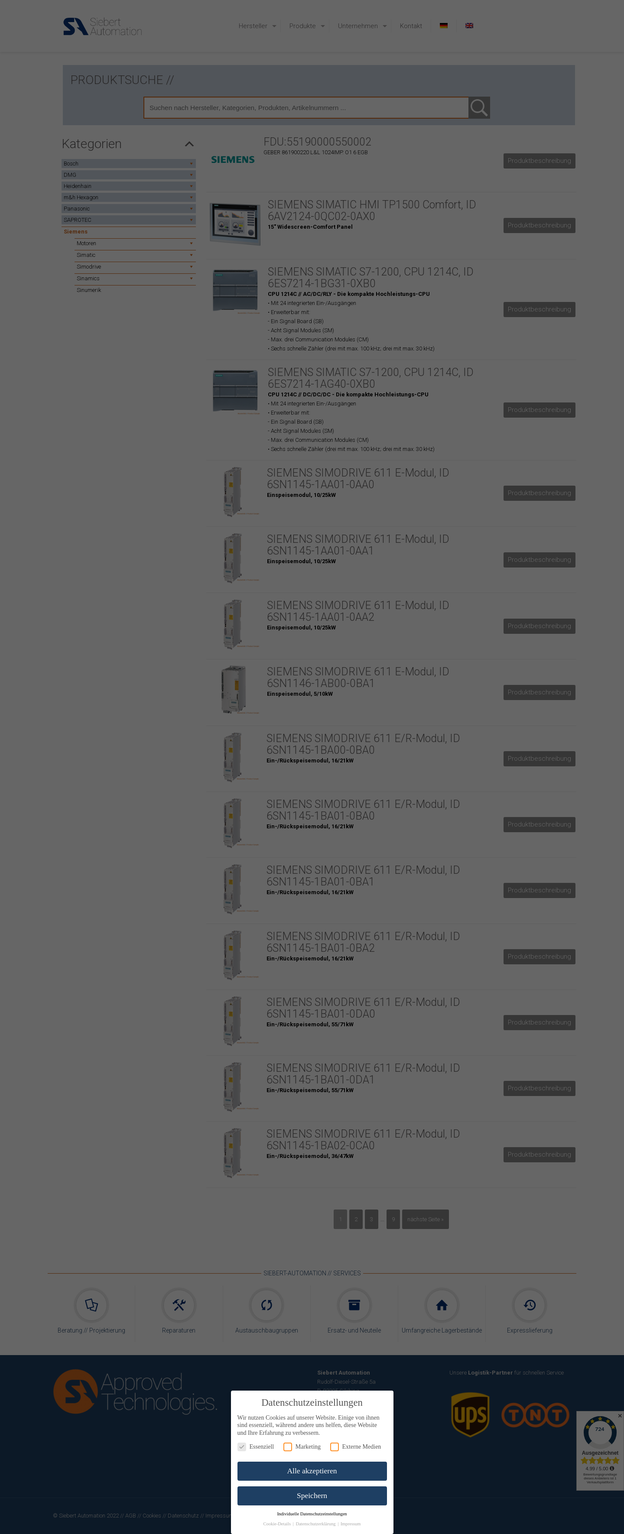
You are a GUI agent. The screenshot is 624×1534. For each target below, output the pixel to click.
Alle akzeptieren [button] (312, 1470)
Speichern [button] (312, 1495)
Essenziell (255, 1447)
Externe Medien (355, 1447)
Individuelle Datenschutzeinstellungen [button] (312, 1513)
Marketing (302, 1447)
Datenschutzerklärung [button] (316, 1523)
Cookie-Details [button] (277, 1523)
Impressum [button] (351, 1523)
